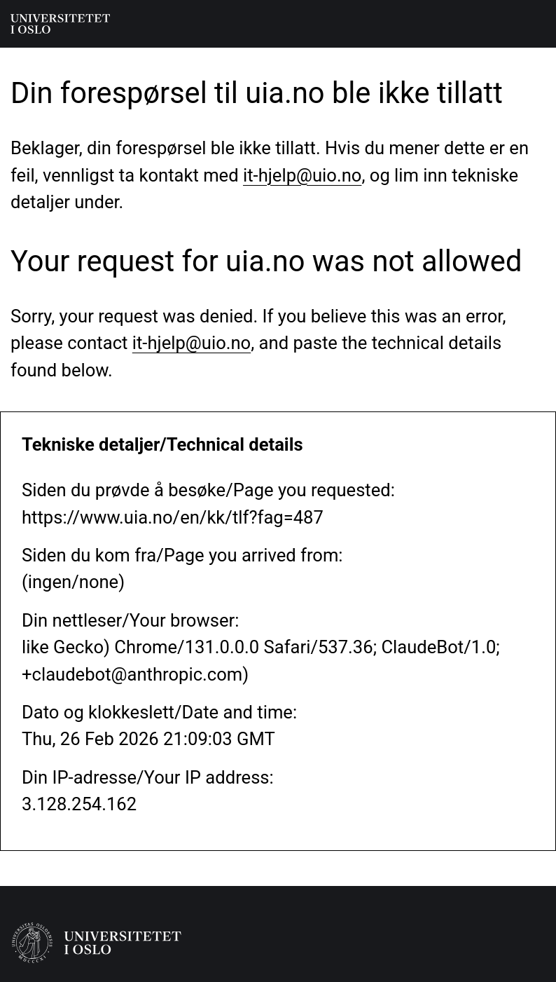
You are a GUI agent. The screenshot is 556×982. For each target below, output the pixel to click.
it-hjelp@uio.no (302, 175)
